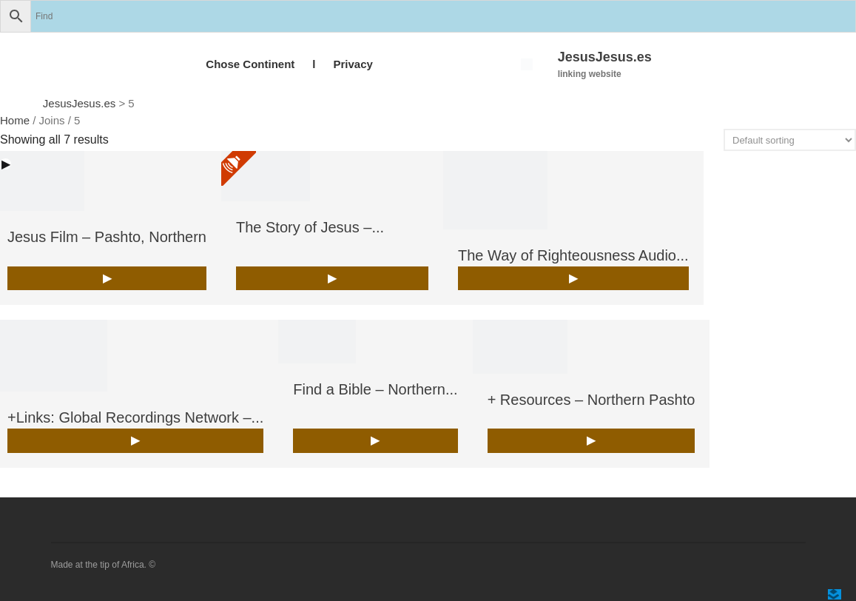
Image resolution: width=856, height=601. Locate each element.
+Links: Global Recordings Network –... (135, 417)
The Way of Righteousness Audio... (573, 255)
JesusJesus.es (605, 57)
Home (15, 120)
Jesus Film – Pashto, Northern (106, 237)
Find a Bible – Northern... (375, 389)
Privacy (352, 64)
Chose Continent (250, 64)
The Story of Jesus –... (310, 227)
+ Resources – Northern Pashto (591, 400)
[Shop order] (790, 140)
